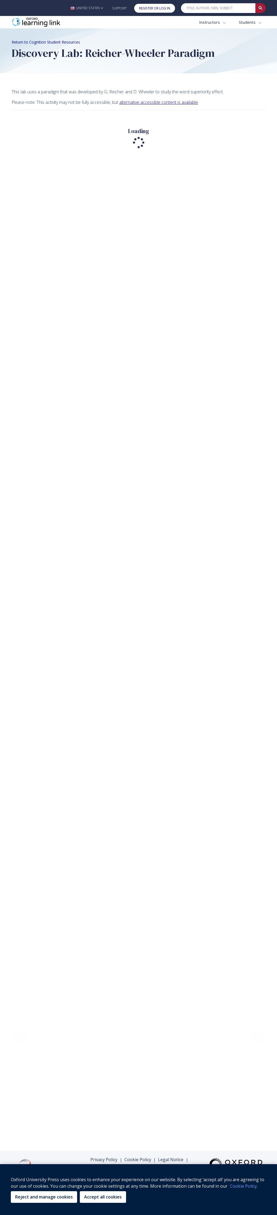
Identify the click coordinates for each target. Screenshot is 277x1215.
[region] (138, 1189)
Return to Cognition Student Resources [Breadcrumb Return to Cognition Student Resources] (46, 42)
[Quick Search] (218, 8)
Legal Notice (170, 1160)
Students (248, 22)
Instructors (210, 22)
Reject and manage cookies (44, 1197)
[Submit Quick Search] (260, 8)
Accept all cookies (103, 1197)
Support (119, 8)
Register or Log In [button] (154, 8)
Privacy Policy (103, 1160)
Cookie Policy (137, 1160)
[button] (87, 8)
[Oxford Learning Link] (52, 22)
